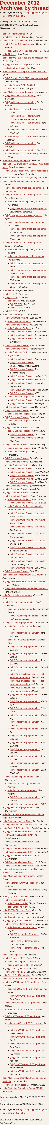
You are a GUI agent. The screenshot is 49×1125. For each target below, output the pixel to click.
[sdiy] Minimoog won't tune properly (19, 876)
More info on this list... (13, 16)
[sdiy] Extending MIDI (15, 900)
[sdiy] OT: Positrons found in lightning (20, 177)
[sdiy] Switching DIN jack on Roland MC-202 (23, 1088)
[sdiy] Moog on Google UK (17, 1085)
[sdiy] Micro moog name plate (16, 160)
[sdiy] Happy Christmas (13, 914)
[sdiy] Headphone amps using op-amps (20, 181)
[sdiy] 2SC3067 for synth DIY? (16, 910)
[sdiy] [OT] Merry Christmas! (15, 896)
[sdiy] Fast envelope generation (17, 595)
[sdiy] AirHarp (9, 54)
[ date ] (45, 12)
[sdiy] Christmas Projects (14, 314)
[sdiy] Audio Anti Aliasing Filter (16, 828)
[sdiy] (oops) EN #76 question (16, 975)
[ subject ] (28, 12)
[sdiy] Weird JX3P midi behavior (17, 41)
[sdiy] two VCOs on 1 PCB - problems (20, 979)
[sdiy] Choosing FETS (12, 955)
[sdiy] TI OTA (8, 290)
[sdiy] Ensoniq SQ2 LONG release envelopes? (26, 78)
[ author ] (37, 12)
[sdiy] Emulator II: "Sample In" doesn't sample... (24, 71)
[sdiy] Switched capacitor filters (17, 821)
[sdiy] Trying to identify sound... (17, 917)
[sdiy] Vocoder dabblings (14, 34)
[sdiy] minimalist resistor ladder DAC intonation (24, 575)
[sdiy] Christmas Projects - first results (25, 506)
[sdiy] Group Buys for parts (22, 390)
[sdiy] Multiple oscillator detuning (17, 92)
